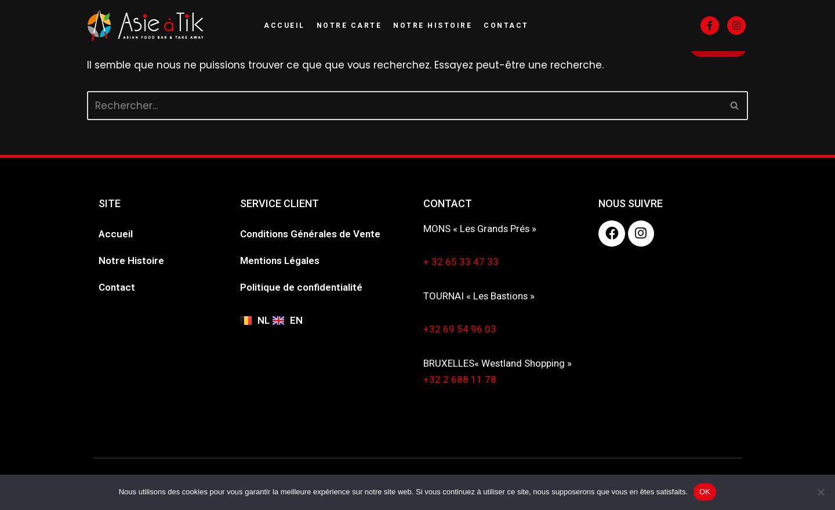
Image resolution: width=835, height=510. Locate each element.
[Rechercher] (404, 105)
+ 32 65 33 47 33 (461, 262)
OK (704, 491)
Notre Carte (349, 25)
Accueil (284, 25)
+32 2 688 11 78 (459, 380)
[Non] (820, 492)
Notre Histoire (432, 25)
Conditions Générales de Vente (310, 234)
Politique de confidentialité (301, 287)
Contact (506, 25)
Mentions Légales (280, 260)
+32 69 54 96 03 (459, 329)
